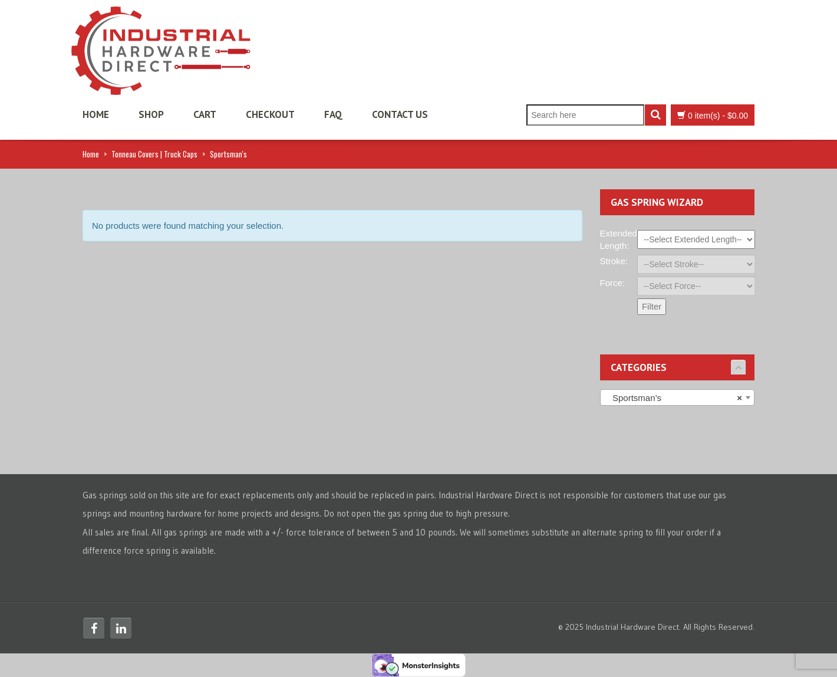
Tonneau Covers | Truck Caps (154, 154)
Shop (151, 114)
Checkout (270, 114)
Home (96, 114)
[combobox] (677, 397)
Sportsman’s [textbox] (674, 398)
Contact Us (400, 114)
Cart (204, 114)
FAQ (333, 114)
